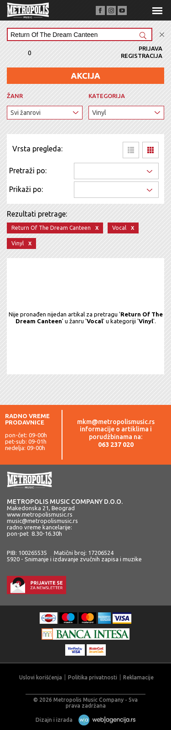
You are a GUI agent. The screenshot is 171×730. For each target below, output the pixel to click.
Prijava (150, 48)
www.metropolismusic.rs (40, 514)
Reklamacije (138, 677)
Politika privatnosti (92, 677)
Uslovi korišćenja (40, 677)
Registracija (141, 55)
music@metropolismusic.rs (42, 521)
